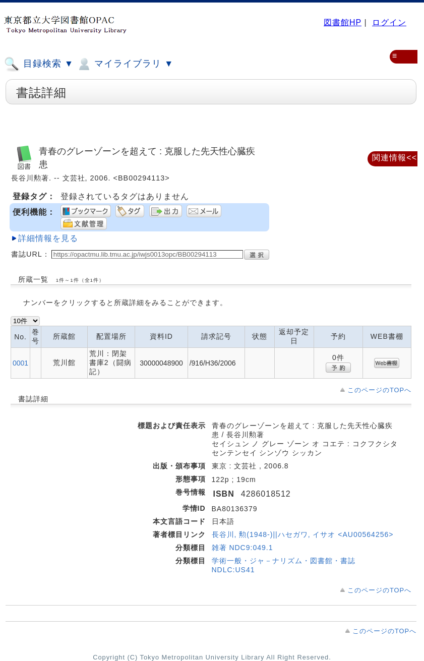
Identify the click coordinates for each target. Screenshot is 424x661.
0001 (20, 363)
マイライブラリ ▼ (124, 64)
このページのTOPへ (379, 390)
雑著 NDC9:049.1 (242, 548)
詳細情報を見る (48, 238)
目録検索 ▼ (39, 64)
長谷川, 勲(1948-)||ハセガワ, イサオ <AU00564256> (303, 534)
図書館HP (342, 22)
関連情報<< (394, 157)
